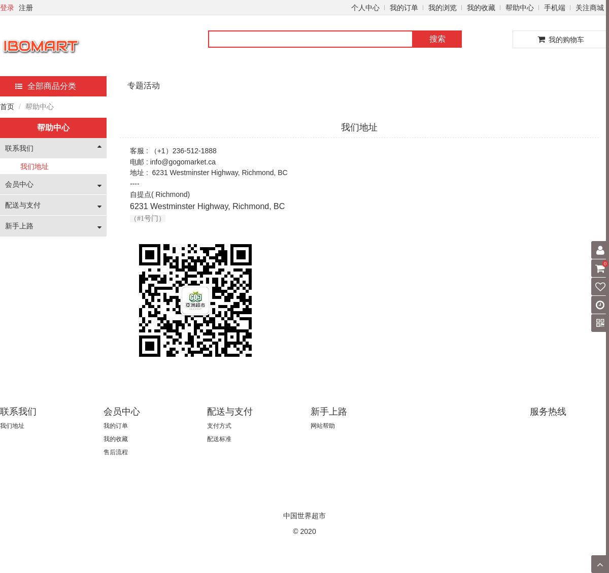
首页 (7, 107)
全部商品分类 (45, 86)
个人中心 (365, 8)
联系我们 (19, 148)
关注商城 (590, 8)
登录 (7, 8)
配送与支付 (23, 205)
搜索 (437, 39)
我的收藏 (481, 8)
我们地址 (34, 166)
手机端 (554, 8)
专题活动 (143, 85)
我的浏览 (442, 8)
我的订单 (404, 8)
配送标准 (219, 439)
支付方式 (219, 425)
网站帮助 (323, 425)
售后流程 (116, 452)
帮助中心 (519, 8)
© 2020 (304, 531)
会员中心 (19, 184)
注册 (26, 8)
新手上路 (19, 226)
